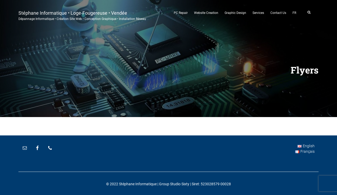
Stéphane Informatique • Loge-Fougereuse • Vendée (82, 15)
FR (294, 13)
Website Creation (206, 13)
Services (258, 13)
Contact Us (278, 13)
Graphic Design (235, 13)
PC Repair (181, 13)
